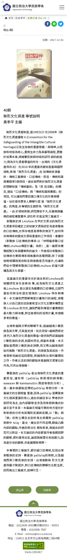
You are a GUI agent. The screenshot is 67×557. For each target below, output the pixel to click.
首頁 (10, 18)
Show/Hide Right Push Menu (61, 7)
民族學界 (20, 18)
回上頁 (20, 490)
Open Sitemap (33, 503)
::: (4, 25)
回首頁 (47, 490)
